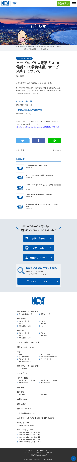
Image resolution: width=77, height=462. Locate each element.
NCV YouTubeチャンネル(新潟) (30, 442)
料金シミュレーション (26, 347)
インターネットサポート (49, 357)
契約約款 (50, 453)
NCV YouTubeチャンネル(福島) (30, 437)
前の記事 (20, 150)
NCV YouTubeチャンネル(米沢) (30, 435)
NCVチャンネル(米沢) (26, 425)
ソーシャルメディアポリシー (33, 453)
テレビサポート (24, 359)
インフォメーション (24, 58)
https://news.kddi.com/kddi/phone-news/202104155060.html (37, 127)
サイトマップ (29, 450)
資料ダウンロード (38, 257)
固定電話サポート (25, 361)
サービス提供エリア (26, 314)
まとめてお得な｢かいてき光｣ (28, 342)
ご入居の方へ (23, 368)
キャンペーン (22, 373)
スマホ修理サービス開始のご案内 (36, 165)
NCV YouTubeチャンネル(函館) (30, 439)
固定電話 (44, 323)
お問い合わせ (38, 238)
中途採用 (44, 394)
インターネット (24, 321)
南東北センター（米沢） (27, 380)
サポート (20, 352)
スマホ (21, 323)
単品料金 (20, 330)
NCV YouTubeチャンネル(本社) (30, 432)
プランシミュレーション (37, 281)
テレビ (43, 321)
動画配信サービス (25, 326)
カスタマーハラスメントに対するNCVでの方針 (36, 418)
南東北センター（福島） (49, 380)
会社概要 (20, 387)
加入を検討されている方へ (27, 311)
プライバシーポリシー (44, 450)
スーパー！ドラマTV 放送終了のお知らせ (39, 175)
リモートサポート (47, 354)
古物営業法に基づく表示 (39, 455)
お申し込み (38, 248)
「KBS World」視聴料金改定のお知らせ (39, 194)
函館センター (23, 383)
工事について (45, 314)
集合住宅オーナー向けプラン (28, 366)
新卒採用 (22, 394)
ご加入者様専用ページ (62, 3)
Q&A (20, 354)
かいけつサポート (25, 357)
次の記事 (57, 150)
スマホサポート (46, 359)
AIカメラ (44, 326)
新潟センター (45, 383)
